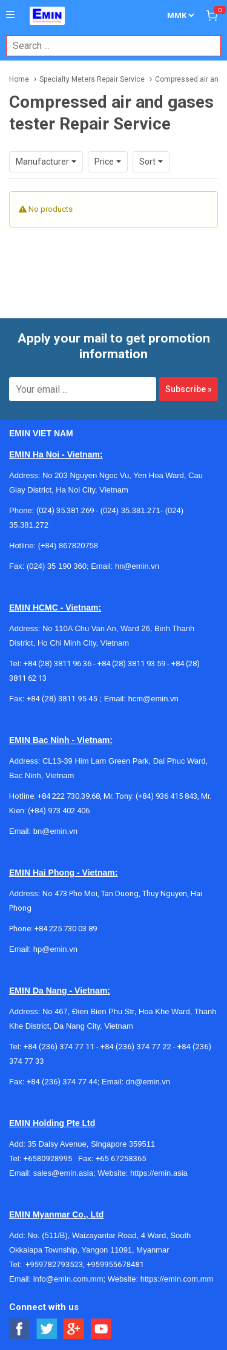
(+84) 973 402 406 (59, 810)
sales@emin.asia (63, 1173)
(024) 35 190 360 (57, 566)
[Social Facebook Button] (19, 1329)
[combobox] (107, 45)
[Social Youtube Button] (101, 1329)
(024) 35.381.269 (65, 510)
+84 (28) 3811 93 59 (131, 663)
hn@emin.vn (137, 566)
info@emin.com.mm (68, 1278)
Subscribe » (188, 389)
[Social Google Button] (74, 1329)
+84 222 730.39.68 (69, 796)
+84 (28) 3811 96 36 (57, 663)
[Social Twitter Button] (47, 1329)
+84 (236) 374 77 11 (59, 1046)
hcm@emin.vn (153, 698)
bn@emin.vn (55, 831)
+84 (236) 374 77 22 (135, 1046)
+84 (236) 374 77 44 (62, 1081)
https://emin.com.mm (177, 1278)
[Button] (10, 15)
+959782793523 (54, 1264)
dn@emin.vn (148, 1081)
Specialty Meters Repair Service (92, 79)
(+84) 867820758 (68, 545)
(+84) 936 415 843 (166, 796)
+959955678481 (115, 1264)
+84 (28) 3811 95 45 (62, 698)
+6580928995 (51, 1158)
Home (19, 79)
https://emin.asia (159, 1173)
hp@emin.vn (55, 949)
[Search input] (107, 45)
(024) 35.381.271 (130, 510)
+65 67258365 (121, 1158)
